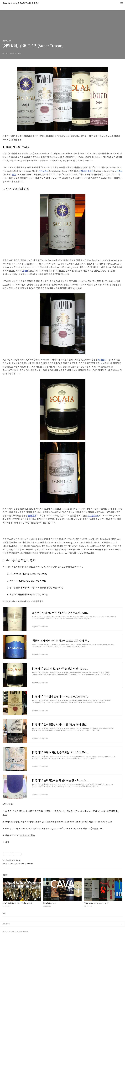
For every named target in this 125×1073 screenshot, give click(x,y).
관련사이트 (6, 1060)
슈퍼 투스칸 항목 (27, 869)
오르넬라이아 (93, 515)
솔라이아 (32, 515)
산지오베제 (43, 170)
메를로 (119, 170)
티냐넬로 (102, 359)
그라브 (25, 270)
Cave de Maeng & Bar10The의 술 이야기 (20, 3)
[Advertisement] (62, 545)
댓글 (4, 1050)
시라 (14, 174)
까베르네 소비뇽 (86, 170)
